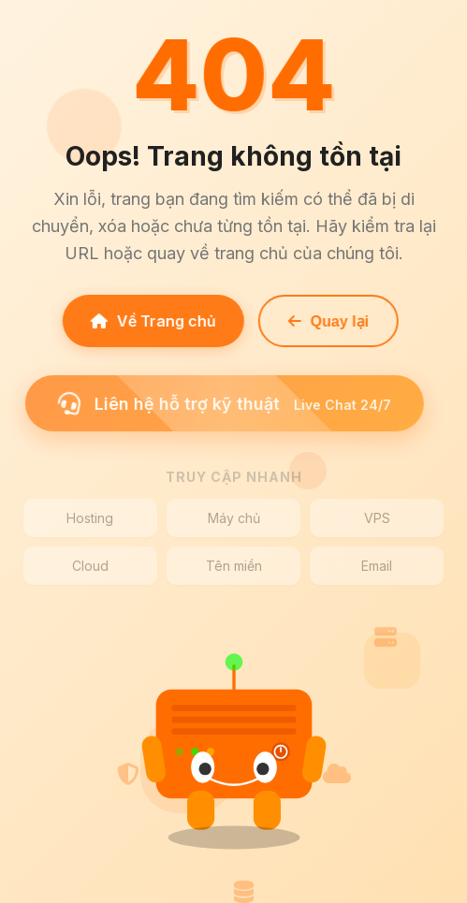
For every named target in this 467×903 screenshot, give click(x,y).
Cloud (90, 566)
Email (376, 566)
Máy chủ (234, 518)
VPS (377, 518)
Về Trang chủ (149, 321)
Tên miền (234, 566)
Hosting (89, 518)
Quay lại (324, 321)
